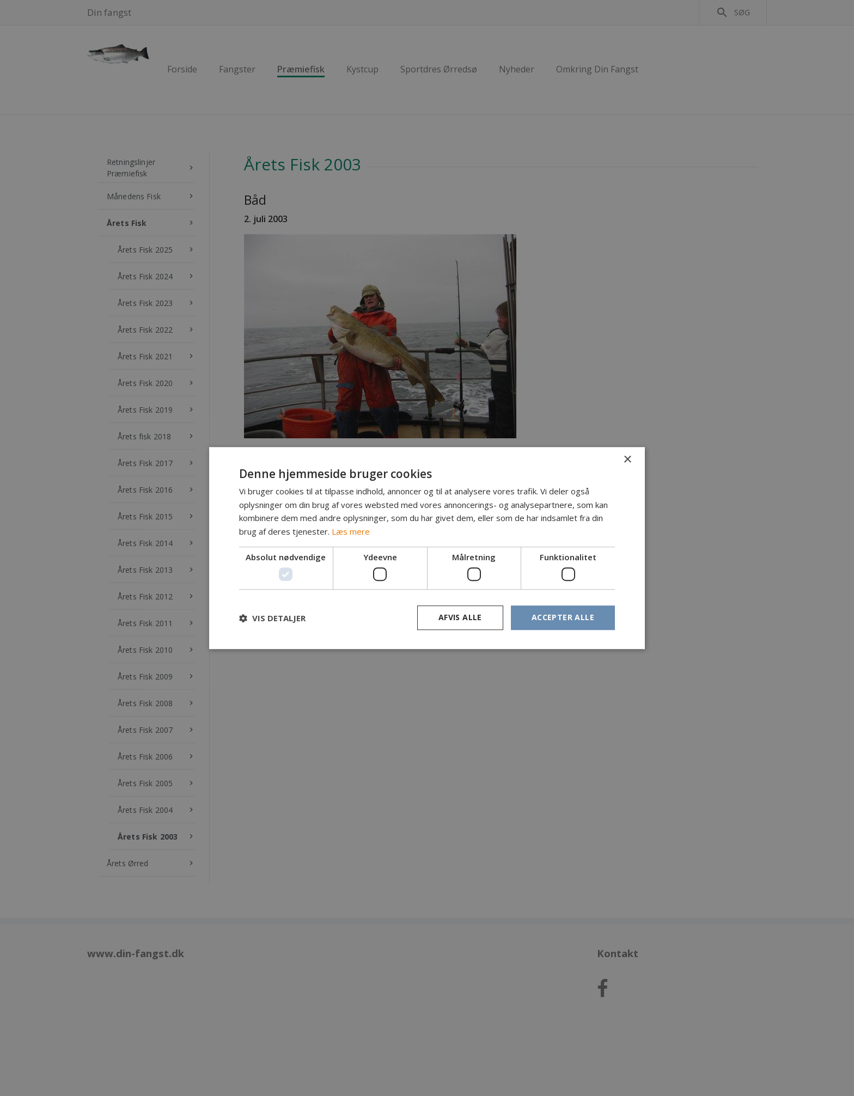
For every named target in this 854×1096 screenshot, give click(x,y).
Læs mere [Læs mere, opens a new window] (351, 531)
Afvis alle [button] (460, 618)
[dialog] (427, 548)
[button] (272, 618)
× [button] (627, 460)
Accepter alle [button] (563, 618)
